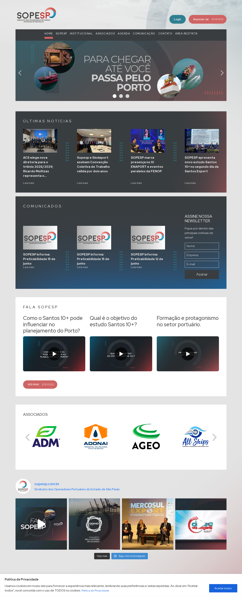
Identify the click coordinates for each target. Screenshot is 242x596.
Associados (105, 33)
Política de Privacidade (95, 590)
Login (177, 19)
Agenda (124, 33)
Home (48, 33)
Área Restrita (186, 33)
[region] (121, 585)
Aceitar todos (223, 588)
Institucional (81, 33)
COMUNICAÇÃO (144, 33)
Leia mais (28, 183)
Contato (165, 33)
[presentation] (20, 72)
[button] (114, 96)
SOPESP (61, 33)
